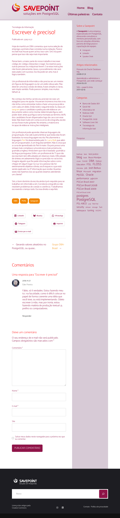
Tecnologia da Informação (23, 27)
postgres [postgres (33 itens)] (82, 195)
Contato (86, 506)
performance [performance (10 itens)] (83, 178)
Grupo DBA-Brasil (58, 246)
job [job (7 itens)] (85, 168)
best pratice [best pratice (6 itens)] (93, 154)
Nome (15, 391)
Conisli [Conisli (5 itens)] (84, 161)
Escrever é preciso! (33, 33)
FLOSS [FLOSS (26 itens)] (97, 164)
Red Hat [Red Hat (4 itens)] (95, 204)
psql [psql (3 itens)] (89, 204)
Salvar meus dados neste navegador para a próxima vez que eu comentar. (40, 438)
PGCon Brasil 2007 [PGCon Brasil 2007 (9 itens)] (85, 182)
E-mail (15, 406)
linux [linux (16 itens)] (79, 171)
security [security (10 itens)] (80, 207)
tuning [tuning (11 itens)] (90, 210)
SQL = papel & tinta (85, 87)
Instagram (86, 50)
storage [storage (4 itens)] (95, 207)
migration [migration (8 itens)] (96, 171)
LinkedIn (86, 53)
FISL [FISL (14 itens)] (89, 164)
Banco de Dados (89, 103)
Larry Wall (51, 140)
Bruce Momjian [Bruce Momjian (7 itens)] (94, 158)
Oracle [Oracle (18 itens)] (90, 174)
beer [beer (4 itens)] (85, 154)
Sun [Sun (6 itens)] (100, 207)
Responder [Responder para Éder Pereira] (26, 316)
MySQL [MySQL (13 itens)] (80, 175)
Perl (23, 140)
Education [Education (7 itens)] (81, 165)
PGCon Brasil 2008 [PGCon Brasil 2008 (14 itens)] (87, 185)
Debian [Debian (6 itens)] (99, 161)
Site (13, 421)
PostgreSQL (88, 119)
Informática (87, 110)
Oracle (85, 116)
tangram (16, 109)
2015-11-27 (26, 281)
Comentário (17, 348)
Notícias (86, 113)
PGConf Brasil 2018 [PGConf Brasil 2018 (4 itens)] (83, 192)
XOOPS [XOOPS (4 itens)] (98, 211)
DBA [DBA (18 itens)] (91, 161)
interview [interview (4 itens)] (80, 168)
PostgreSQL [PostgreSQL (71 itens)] (86, 200)
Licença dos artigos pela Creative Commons (21, 506)
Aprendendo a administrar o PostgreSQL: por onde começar (89, 79)
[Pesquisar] (103, 494)
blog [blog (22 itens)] (79, 157)
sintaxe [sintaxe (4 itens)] (88, 207)
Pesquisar (81, 138)
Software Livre (88, 122)
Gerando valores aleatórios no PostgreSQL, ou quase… (29, 246)
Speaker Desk (88, 56)
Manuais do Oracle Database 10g (89, 70)
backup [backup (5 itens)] (79, 154)
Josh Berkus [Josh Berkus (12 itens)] (95, 168)
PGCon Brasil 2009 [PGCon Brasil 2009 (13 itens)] (86, 189)
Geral (85, 107)
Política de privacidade (99, 506)
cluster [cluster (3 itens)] (79, 161)
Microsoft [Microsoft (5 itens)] (87, 172)
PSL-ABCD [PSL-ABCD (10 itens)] (82, 204)
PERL (24, 201)
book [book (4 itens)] (85, 158)
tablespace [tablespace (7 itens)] (81, 211)
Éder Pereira (27, 284)
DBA (15, 201)
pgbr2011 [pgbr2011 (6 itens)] (94, 179)
